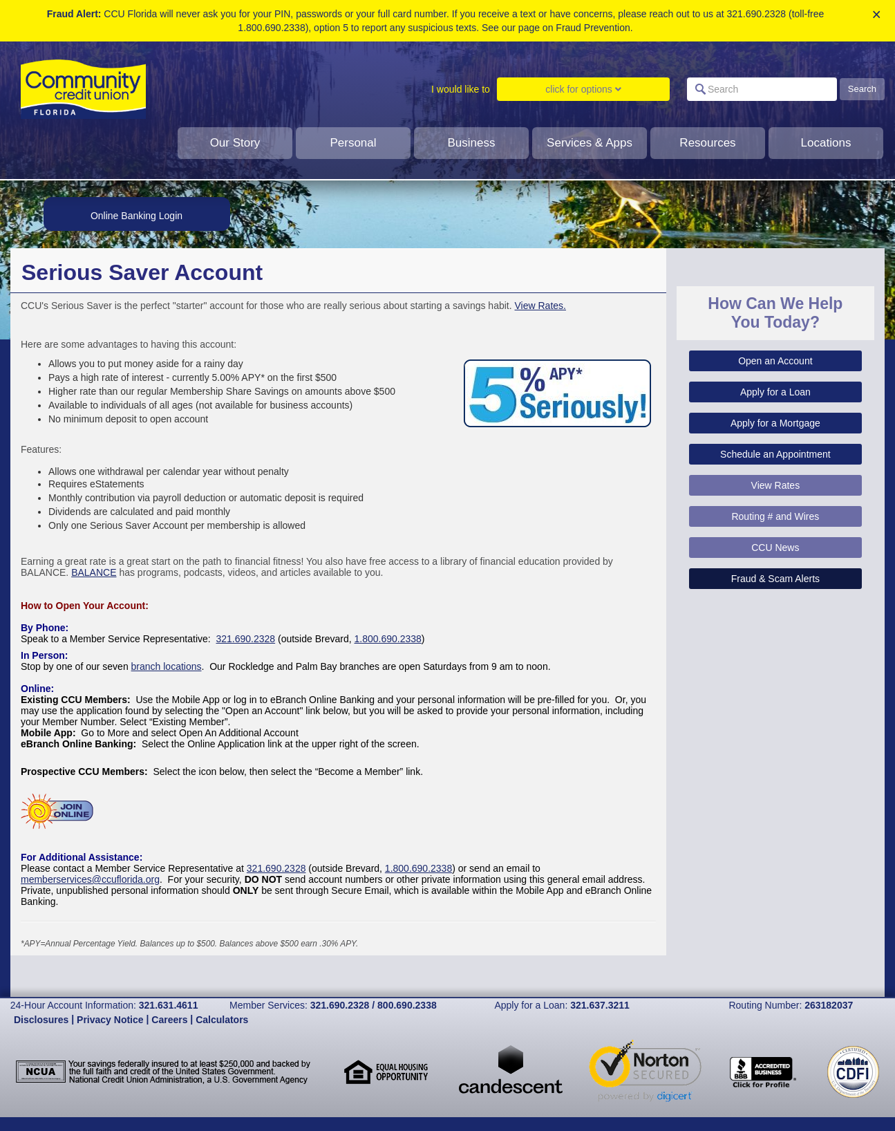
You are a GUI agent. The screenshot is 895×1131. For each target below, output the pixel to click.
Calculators (222, 1019)
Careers (169, 1019)
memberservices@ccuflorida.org (90, 879)
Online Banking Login (136, 215)
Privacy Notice (110, 1019)
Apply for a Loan (775, 392)
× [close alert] (876, 15)
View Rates (775, 485)
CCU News (775, 547)
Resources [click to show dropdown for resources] (707, 142)
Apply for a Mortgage (775, 423)
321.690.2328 (245, 638)
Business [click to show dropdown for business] (472, 142)
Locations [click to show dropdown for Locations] (826, 142)
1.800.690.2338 (388, 638)
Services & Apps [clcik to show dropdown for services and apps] (589, 142)
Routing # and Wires (775, 516)
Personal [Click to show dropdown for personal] (353, 142)
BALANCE (93, 572)
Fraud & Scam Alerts (775, 578)
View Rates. (540, 305)
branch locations (166, 666)
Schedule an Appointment (775, 454)
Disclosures (41, 1019)
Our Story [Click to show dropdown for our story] (235, 142)
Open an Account (775, 360)
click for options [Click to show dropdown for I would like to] (583, 89)
